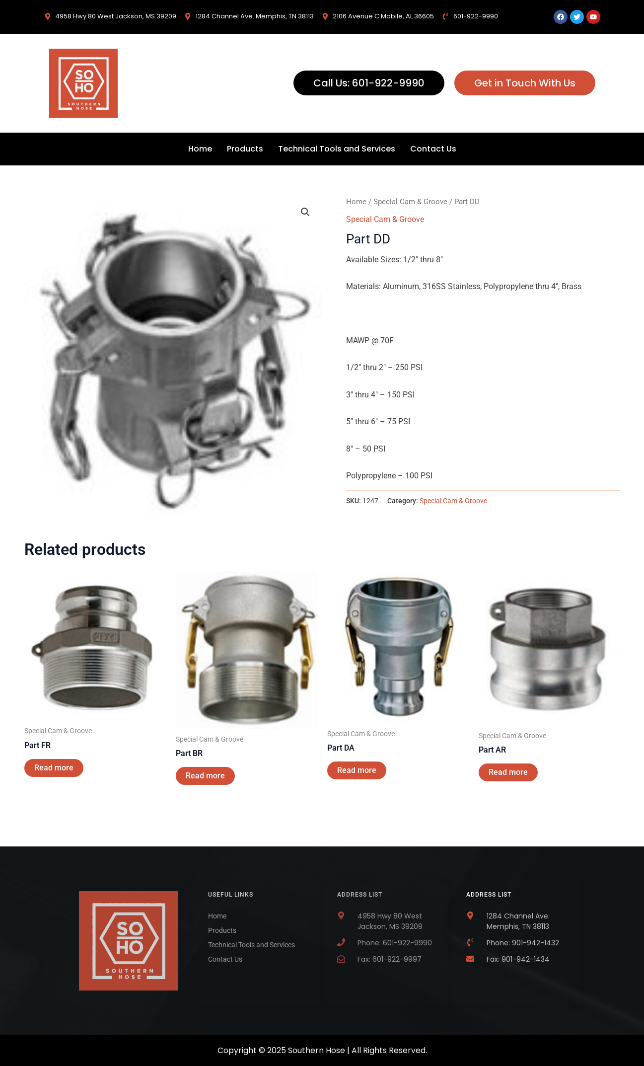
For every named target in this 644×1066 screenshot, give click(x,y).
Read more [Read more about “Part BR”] (205, 775)
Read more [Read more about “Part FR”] (53, 767)
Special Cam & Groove (410, 201)
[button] (305, 212)
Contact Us (433, 148)
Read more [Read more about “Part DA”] (356, 770)
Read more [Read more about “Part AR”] (508, 772)
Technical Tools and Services (336, 148)
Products (245, 148)
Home (200, 148)
